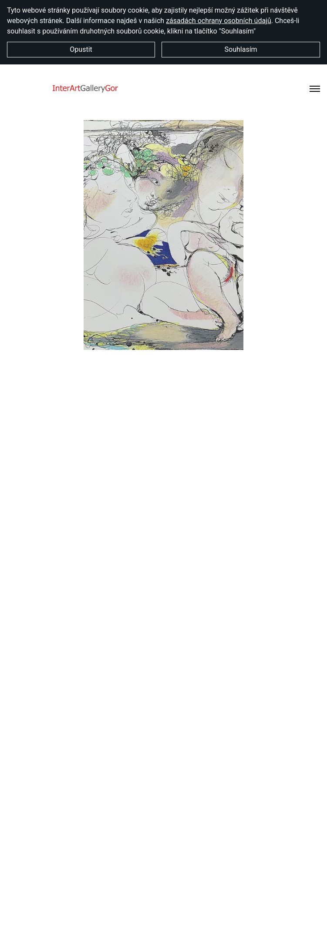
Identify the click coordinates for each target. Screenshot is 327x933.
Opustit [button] (81, 49)
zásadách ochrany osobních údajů (218, 21)
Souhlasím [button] (241, 49)
